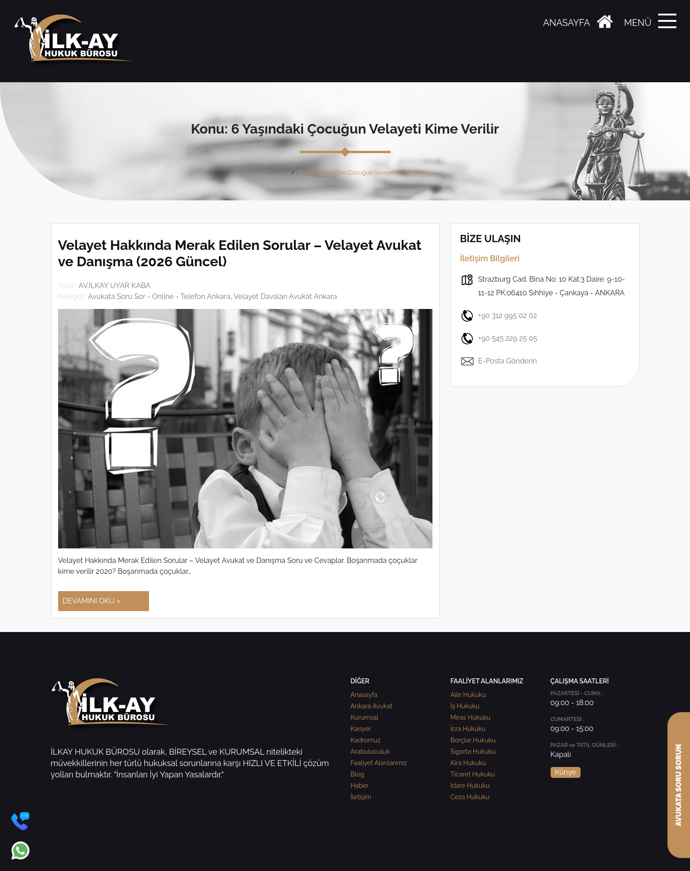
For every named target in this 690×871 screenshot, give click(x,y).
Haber (360, 785)
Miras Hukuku (471, 717)
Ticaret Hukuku (473, 774)
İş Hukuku (465, 706)
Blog (357, 774)
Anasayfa (274, 172)
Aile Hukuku (468, 694)
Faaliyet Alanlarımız (379, 762)
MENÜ (637, 22)
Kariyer (361, 728)
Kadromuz (366, 740)
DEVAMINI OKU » (92, 601)
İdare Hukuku (470, 785)
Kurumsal (364, 717)
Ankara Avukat (372, 706)
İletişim (361, 797)
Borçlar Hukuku (473, 740)
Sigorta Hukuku (473, 751)
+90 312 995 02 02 (498, 316)
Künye (565, 772)
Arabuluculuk (370, 751)
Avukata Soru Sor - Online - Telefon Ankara (159, 296)
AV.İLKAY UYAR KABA (115, 285)
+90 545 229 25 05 (498, 338)
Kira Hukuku (468, 762)
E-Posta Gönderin (498, 361)
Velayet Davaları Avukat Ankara (285, 296)
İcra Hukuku (468, 728)
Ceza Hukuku (470, 797)
